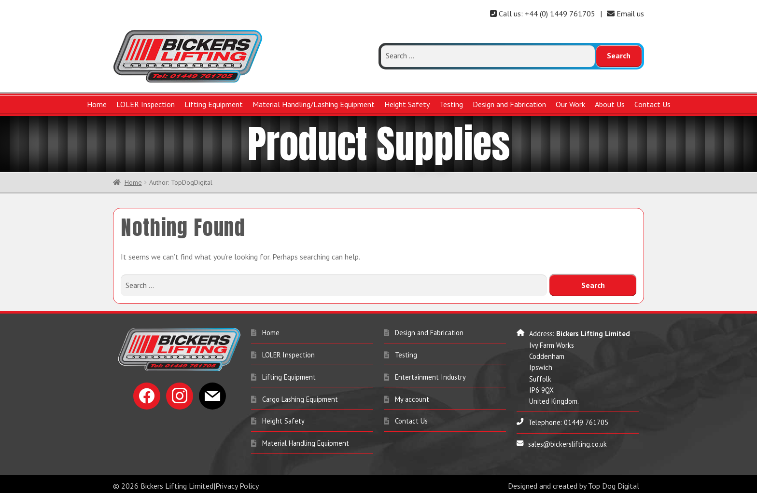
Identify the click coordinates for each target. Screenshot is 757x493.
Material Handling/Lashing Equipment (313, 104)
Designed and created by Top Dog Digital (573, 484)
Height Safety (407, 104)
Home (97, 104)
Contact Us (652, 104)
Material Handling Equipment (305, 441)
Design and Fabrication (509, 104)
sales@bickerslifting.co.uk (567, 442)
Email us (625, 13)
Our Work (570, 104)
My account (412, 397)
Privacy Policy (237, 484)
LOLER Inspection (145, 104)
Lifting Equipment (213, 104)
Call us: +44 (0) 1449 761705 (542, 13)
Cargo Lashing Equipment (300, 397)
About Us (610, 104)
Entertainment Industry (430, 375)
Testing (451, 104)
